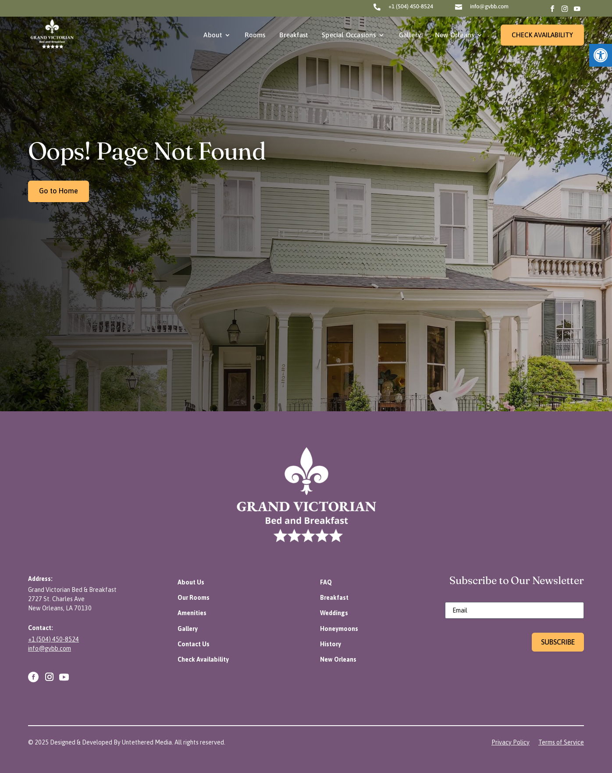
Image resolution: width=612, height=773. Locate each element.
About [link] (212, 35)
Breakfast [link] (293, 35)
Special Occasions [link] (349, 35)
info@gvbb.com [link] (489, 6)
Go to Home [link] (58, 191)
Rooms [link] (255, 35)
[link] (600, 55)
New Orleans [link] (454, 35)
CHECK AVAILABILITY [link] (542, 35)
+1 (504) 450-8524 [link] (410, 6)
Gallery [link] (410, 35)
